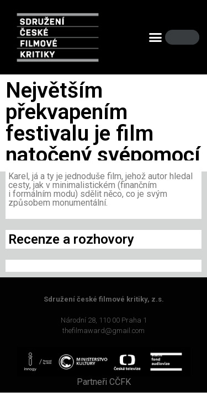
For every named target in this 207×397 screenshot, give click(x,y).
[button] (155, 37)
